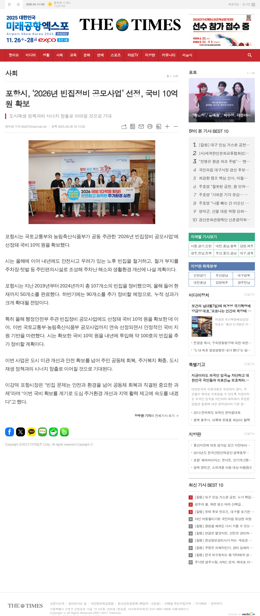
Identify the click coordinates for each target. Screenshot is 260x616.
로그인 (246, 4)
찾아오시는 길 (77, 604)
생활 (46, 54)
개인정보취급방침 (101, 604)
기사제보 (201, 604)
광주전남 (244, 282)
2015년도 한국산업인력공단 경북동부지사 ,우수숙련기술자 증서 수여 (222, 452)
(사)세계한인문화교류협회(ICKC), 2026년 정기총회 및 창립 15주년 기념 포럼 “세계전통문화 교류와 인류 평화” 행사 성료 (225, 153)
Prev (195, 100)
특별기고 (197, 365)
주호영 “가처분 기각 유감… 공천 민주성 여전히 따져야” (225, 194)
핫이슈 (14, 54)
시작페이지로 (9, 4)
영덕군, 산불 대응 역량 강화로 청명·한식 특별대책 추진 (225, 211)
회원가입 (233, 4)
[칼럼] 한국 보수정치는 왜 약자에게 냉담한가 (225, 555)
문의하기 (216, 604)
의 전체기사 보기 (155, 415)
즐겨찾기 (18, 4)
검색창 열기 (250, 55)
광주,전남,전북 (201, 253)
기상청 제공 (59, 6)
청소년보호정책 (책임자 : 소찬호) (139, 604)
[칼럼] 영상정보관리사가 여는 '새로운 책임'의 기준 (225, 540)
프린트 (149, 126)
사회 (59, 54)
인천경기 (199, 275)
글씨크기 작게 (175, 126)
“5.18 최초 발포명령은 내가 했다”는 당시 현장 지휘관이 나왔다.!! (222, 350)
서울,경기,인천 (201, 245)
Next (248, 100)
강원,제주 (246, 245)
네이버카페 (53, 431)
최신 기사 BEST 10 (206, 485)
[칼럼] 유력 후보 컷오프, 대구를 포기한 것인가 (225, 511)
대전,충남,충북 (226, 245)
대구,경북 (246, 253)
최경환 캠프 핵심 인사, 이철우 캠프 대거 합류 (225, 178)
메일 (141, 126)
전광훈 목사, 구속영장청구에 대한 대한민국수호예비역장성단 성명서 (222, 342)
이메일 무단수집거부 (177, 604)
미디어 (30, 54)
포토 (193, 72)
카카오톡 (31, 431)
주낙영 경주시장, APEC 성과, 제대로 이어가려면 (225, 562)
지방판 (150, 54)
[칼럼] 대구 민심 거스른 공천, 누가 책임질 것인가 (225, 144)
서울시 (187, 54)
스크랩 (158, 126)
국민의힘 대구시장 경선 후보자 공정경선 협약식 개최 (225, 169)
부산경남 (222, 275)
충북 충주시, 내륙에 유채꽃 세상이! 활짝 (221, 419)
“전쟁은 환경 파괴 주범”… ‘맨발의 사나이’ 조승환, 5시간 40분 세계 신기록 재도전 (225, 161)
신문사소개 (57, 604)
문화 (86, 54)
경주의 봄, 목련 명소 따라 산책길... (219, 504)
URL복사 (123, 126)
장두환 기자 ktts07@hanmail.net (25, 126)
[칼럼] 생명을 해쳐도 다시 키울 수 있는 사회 (225, 526)
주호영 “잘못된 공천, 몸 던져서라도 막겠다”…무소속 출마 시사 (225, 186)
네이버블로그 (42, 431)
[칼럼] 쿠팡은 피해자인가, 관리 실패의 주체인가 (225, 547)
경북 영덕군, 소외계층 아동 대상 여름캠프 (222, 467)
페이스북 (9, 431)
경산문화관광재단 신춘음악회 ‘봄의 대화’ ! (225, 219)
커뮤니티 (168, 54)
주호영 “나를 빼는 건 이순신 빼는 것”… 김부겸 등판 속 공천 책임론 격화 (225, 203)
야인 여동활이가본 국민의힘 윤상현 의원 (223, 519)
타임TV (132, 54)
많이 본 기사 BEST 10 (208, 131)
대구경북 (244, 275)
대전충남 (199, 282)
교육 (73, 54)
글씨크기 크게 (167, 126)
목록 (132, 126)
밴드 (64, 431)
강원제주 (222, 282)
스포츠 (116, 54)
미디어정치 (199, 295)
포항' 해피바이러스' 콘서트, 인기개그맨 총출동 (222, 460)
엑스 (20, 431)
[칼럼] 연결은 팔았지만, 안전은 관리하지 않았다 (225, 533)
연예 (100, 54)
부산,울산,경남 (226, 253)
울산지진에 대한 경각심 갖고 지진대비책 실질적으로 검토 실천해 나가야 (222, 445)
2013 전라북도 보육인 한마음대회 (217, 412)
